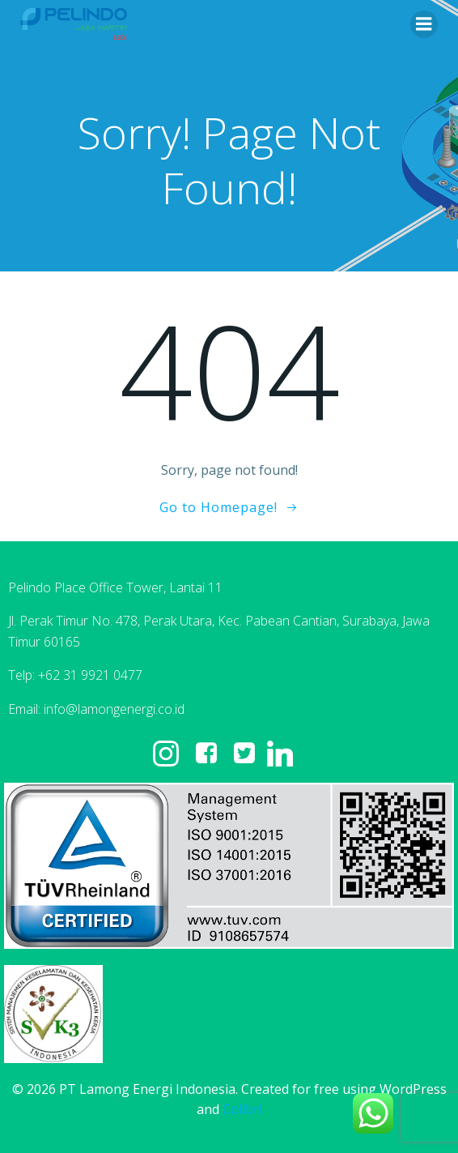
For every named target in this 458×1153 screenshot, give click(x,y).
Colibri (242, 1109)
